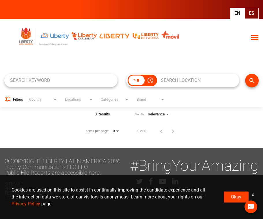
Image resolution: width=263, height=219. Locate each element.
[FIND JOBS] (252, 80)
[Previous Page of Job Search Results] (161, 131)
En (237, 13)
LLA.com (13, 197)
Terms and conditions (30, 193)
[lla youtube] (162, 181)
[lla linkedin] (175, 181)
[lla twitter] (139, 181)
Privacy (13, 188)
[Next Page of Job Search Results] (173, 131)
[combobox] (61, 80)
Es (251, 13)
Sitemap (13, 184)
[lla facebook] (151, 181)
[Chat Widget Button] (251, 206)
